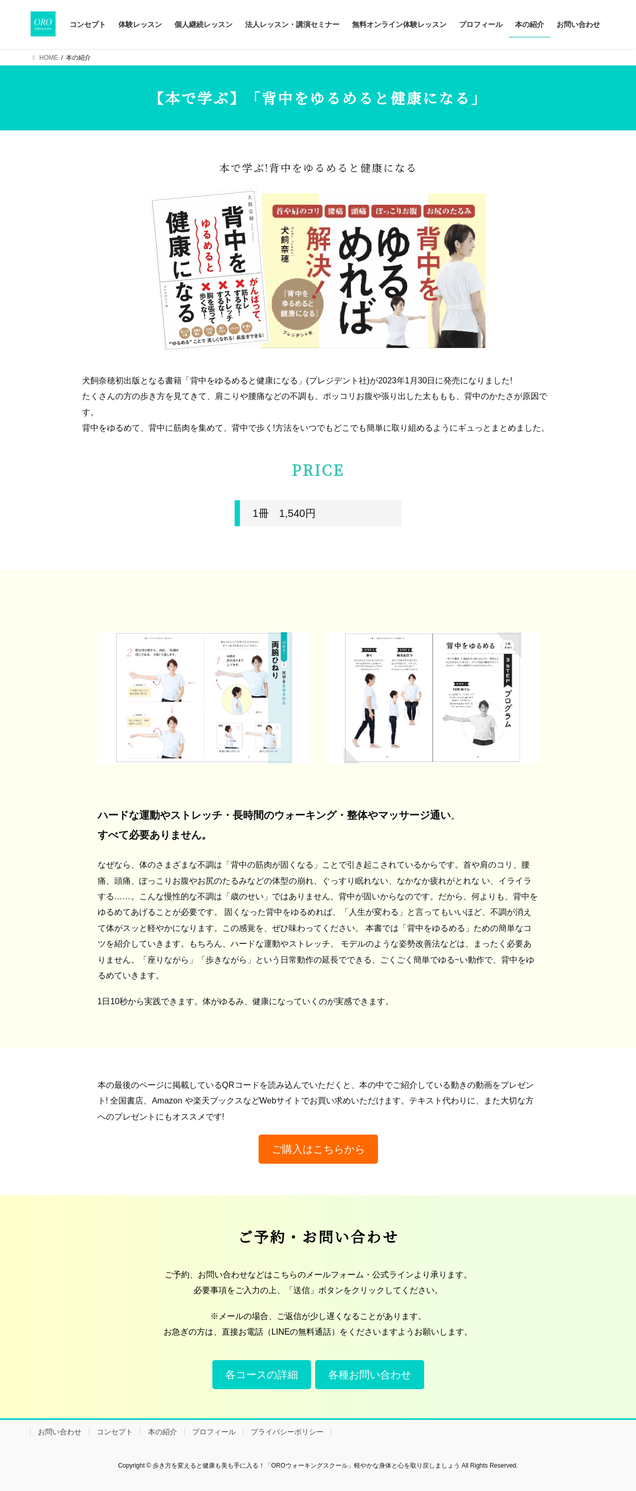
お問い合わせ (60, 1432)
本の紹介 (162, 1432)
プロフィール (214, 1432)
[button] (318, 1149)
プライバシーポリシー (287, 1432)
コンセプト (115, 1432)
